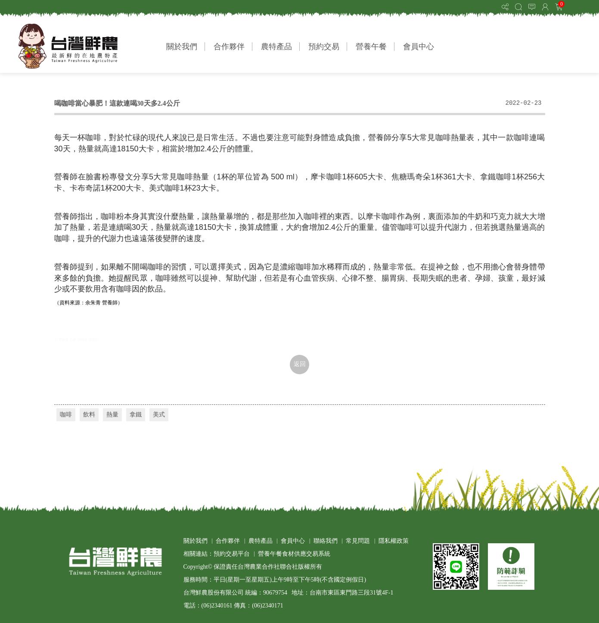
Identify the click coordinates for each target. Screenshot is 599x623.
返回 (300, 364)
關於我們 (181, 46)
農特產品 (276, 46)
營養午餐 (371, 46)
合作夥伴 (229, 46)
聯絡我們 (325, 541)
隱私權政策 (394, 541)
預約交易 (323, 46)
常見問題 (358, 541)
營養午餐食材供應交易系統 (294, 554)
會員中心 (418, 46)
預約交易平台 (232, 554)
